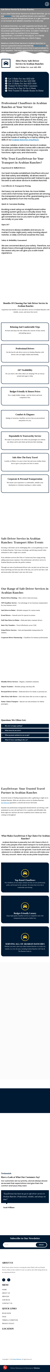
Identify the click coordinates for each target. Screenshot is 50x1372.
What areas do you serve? (13, 730)
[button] (25, 726)
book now (6, 1313)
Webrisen (37, 1368)
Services (5, 1296)
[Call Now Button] (5, 1367)
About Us (6, 1293)
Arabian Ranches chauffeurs (25, 140)
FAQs (4, 1317)
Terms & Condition (10, 1320)
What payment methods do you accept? (17, 735)
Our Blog (6, 1300)
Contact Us (7, 1303)
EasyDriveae (5, 803)
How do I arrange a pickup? (13, 726)
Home (4, 1290)
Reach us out (27, 45)
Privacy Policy (8, 1323)
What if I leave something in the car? (16, 740)
